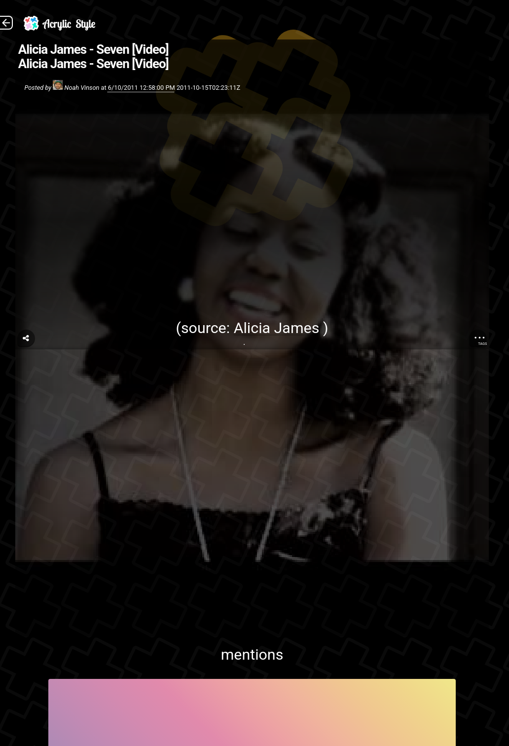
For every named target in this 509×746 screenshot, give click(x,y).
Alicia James (277, 327)
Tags (482, 343)
